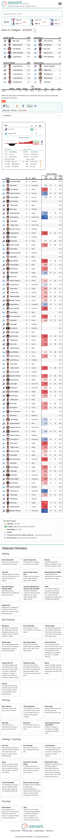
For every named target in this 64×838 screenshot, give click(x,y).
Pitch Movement (29, 706)
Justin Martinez (17, 66)
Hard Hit (10, 523)
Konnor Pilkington (49, 66)
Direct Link (6, 110)
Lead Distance (50, 745)
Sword (9, 532)
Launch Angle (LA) (29, 560)
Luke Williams (17, 49)
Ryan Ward (13, 185)
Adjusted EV (6, 605)
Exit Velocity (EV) (8, 560)
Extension (26, 723)
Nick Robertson (17, 82)
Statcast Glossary (14, 548)
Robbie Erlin (47, 70)
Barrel (11, 526)
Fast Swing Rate (28, 626)
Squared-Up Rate (29, 663)
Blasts (47, 663)
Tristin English (14, 197)
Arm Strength (28, 745)
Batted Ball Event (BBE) (53, 572)
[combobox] (32, 14)
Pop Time (5, 745)
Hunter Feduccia (15, 193)
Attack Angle (6, 642)
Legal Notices (40, 831)
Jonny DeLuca (14, 217)
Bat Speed (5, 626)
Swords (4, 683)
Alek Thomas (14, 201)
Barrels (47, 560)
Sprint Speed (6, 807)
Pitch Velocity (6, 706)
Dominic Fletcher (15, 229)
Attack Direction (50, 642)
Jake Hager (13, 237)
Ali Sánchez (13, 241)
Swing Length (50, 626)
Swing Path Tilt (7, 663)
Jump (4, 762)
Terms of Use (15, 831)
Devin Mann (13, 249)
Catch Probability (8, 782)
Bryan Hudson (48, 78)
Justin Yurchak (48, 41)
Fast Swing (11, 529)
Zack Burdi (47, 82)
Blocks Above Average (31, 782)
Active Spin (49, 706)
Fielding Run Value (51, 762)
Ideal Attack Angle (29, 642)
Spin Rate (5, 723)
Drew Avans (13, 221)
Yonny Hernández (18, 53)
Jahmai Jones (48, 53)
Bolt (25, 807)
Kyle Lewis (16, 41)
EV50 (46, 586)
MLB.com (50, 831)
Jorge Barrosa (17, 57)
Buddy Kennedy (17, 45)
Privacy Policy (27, 831)
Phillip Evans (14, 205)
